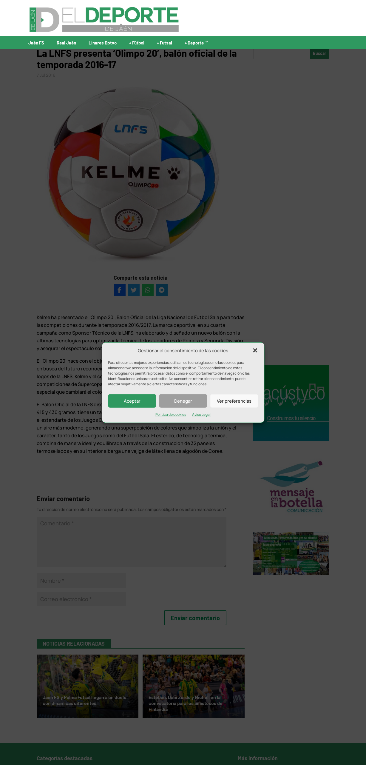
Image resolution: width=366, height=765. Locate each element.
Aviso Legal (201, 414)
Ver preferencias (234, 401)
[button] (255, 350)
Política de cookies (170, 414)
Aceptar (132, 401)
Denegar (183, 401)
